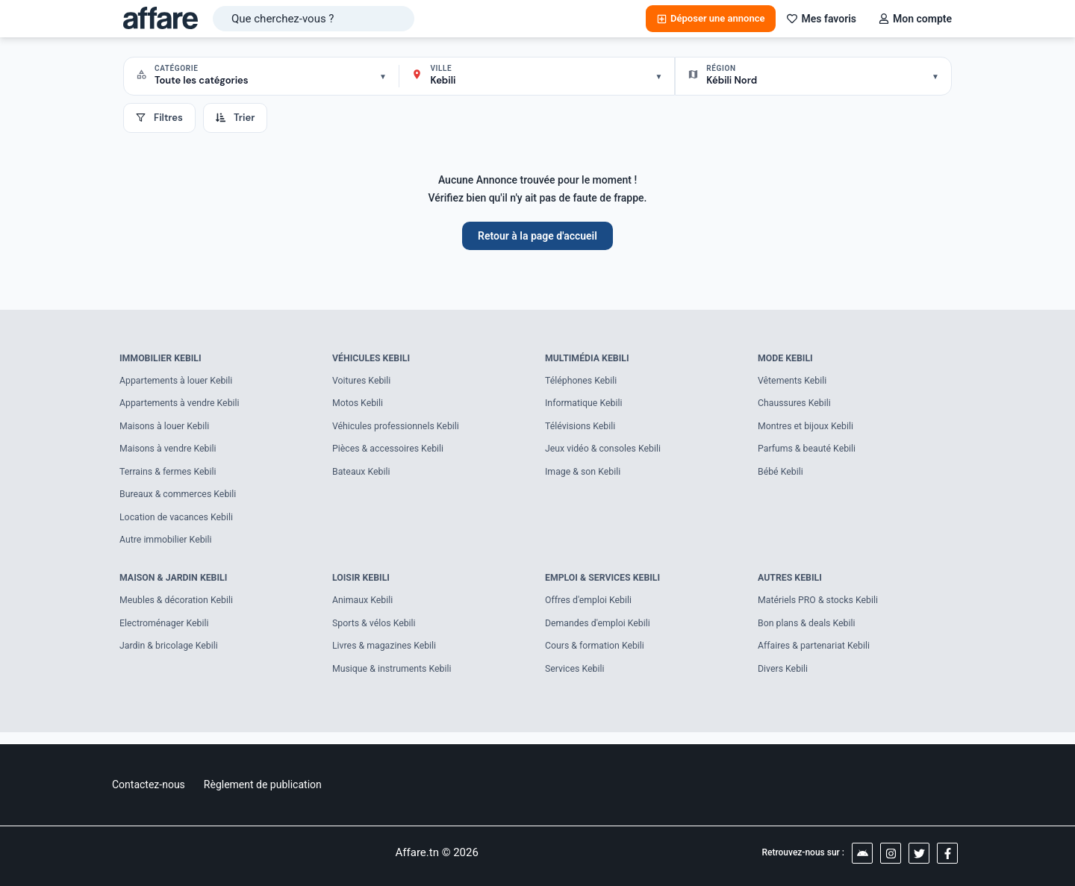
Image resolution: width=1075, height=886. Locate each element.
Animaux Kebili (364, 608)
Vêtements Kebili (794, 381)
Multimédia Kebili (589, 358)
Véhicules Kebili (373, 358)
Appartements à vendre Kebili (182, 405)
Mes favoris (821, 19)
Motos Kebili (359, 405)
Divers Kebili (784, 678)
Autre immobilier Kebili (168, 546)
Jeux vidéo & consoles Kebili (606, 452)
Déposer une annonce (710, 18)
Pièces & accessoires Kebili (391, 452)
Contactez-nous (148, 784)
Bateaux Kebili (362, 475)
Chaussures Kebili (796, 405)
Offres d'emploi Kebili (591, 608)
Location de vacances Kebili (179, 522)
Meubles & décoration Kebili (179, 608)
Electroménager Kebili (166, 631)
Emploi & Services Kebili (606, 584)
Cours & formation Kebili (597, 655)
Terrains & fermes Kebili (170, 475)
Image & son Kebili (585, 475)
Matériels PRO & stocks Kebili (821, 608)
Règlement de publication (263, 784)
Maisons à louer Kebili (166, 428)
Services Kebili (576, 678)
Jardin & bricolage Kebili (171, 655)
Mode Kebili (787, 358)
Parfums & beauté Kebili (809, 452)
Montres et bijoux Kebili (808, 428)
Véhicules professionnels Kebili (399, 428)
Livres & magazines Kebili (387, 655)
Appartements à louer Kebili (179, 381)
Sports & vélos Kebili (376, 631)
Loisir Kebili (362, 584)
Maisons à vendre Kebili (170, 452)
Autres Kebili (792, 584)
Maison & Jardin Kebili (176, 584)
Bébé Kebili (782, 475)
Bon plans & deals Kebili (809, 631)
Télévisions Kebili (582, 428)
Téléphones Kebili (583, 381)
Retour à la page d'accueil (537, 236)
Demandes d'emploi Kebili (600, 631)
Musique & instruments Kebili (395, 678)
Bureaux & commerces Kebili (181, 499)
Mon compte (915, 19)
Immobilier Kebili (162, 358)
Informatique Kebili (585, 405)
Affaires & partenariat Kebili (817, 655)
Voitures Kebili (363, 381)
